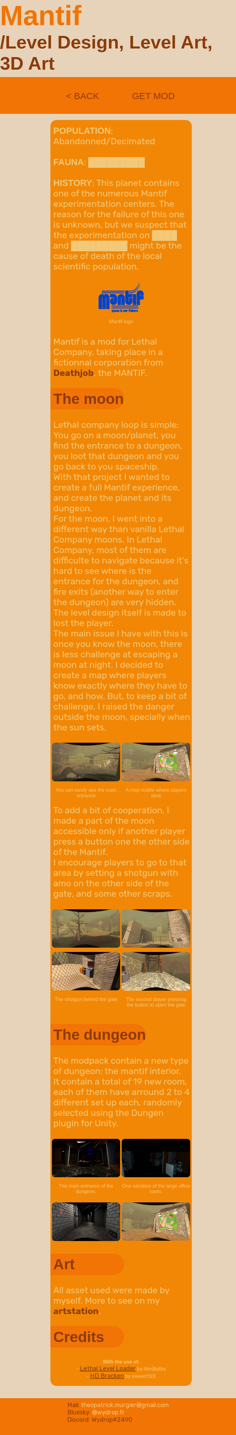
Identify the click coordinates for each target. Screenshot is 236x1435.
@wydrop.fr (108, 1412)
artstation (76, 1311)
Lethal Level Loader (108, 1368)
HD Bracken (107, 1375)
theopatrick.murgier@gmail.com (125, 1405)
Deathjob (73, 373)
